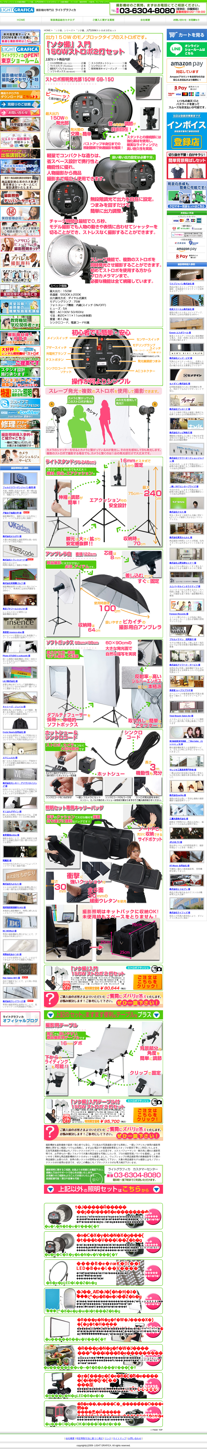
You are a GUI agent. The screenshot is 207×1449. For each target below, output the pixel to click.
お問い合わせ (134, 1438)
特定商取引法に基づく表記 (89, 1438)
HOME (47, 30)
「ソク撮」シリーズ (63, 30)
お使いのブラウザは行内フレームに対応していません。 (20, 532)
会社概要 (70, 1438)
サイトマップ (119, 1438)
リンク (108, 1438)
